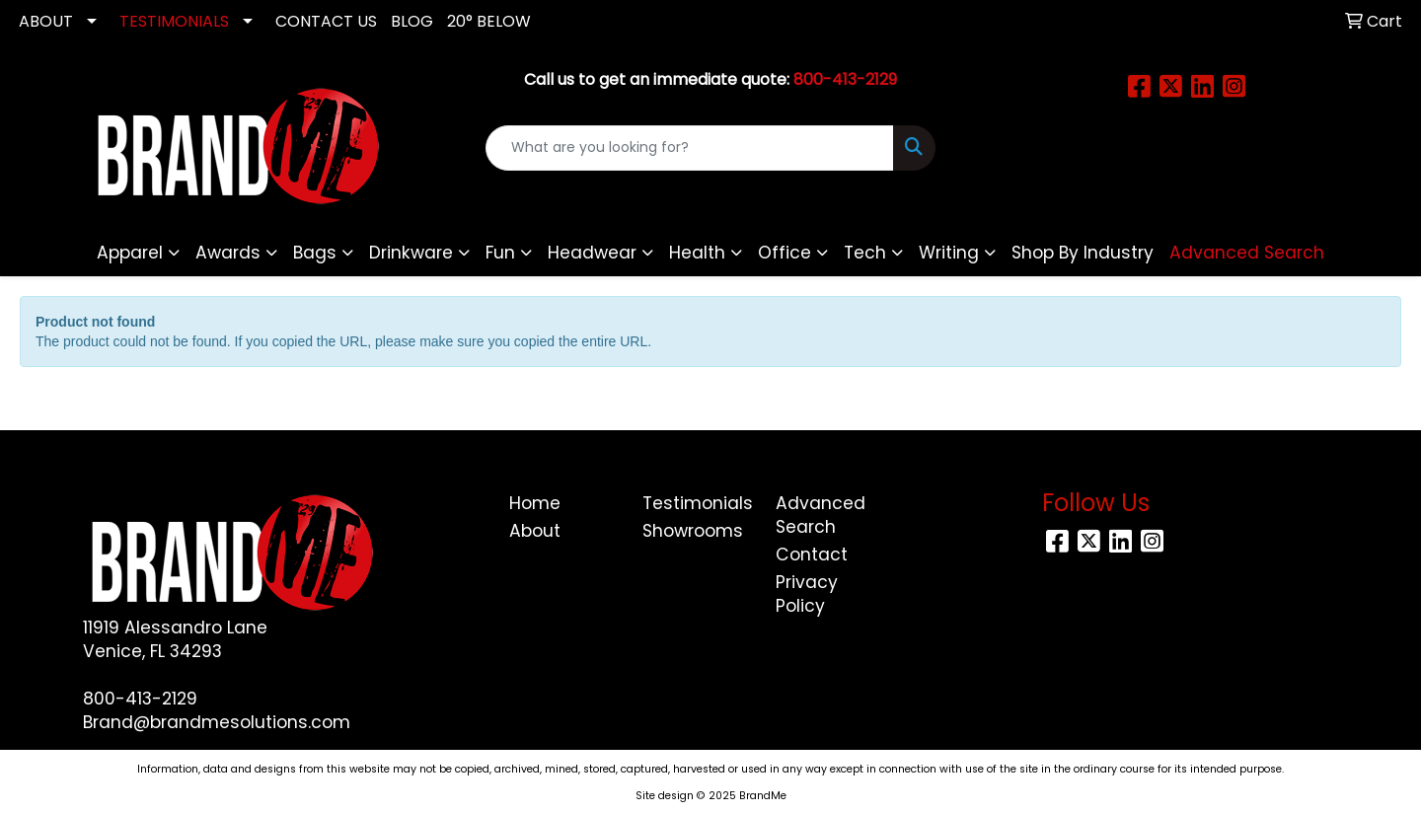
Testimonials (697, 503)
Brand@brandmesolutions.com (216, 722)
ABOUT (46, 21)
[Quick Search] (690, 148)
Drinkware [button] (411, 252)
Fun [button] (500, 252)
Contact (812, 554)
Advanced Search (820, 515)
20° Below (489, 21)
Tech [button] (865, 252)
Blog (412, 21)
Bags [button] (315, 252)
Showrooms (692, 531)
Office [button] (784, 252)
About (535, 531)
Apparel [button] (130, 252)
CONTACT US (326, 21)
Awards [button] (228, 252)
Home (535, 503)
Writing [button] (949, 252)
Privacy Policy (807, 594)
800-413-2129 (140, 698)
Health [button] (697, 252)
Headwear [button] (592, 252)
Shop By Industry (1082, 252)
